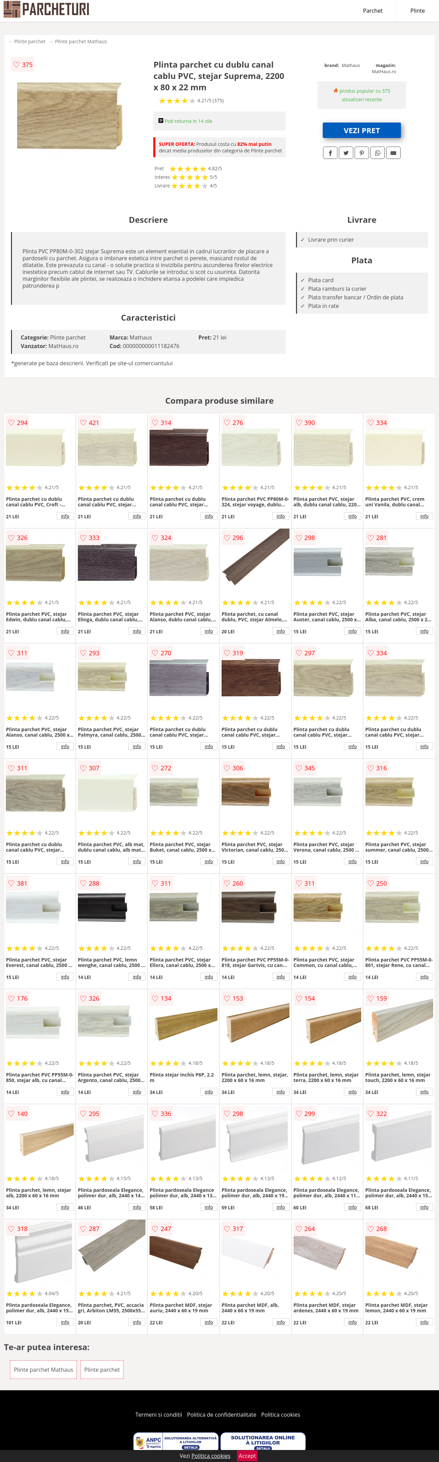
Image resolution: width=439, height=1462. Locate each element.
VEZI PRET (362, 130)
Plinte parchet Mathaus (81, 41)
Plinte (418, 10)
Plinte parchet (29, 41)
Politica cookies (280, 1414)
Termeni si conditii (158, 1414)
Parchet (373, 10)
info (65, 516)
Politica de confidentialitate (222, 1414)
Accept (247, 1456)
